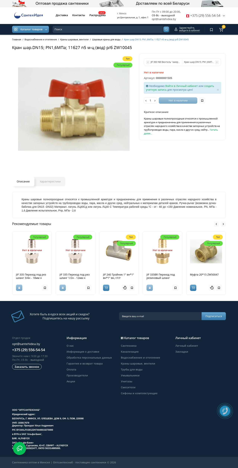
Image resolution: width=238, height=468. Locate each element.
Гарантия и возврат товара (85, 363)
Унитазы (126, 381)
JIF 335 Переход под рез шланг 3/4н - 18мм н (31, 276)
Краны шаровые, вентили (138, 363)
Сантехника (128, 345)
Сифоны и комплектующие (139, 393)
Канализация (130, 351)
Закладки (181, 351)
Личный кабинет (186, 345)
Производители (77, 375)
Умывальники (130, 375)
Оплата (71, 369)
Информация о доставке (83, 351)
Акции (71, 381)
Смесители (128, 387)
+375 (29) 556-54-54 (203, 15)
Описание (23, 181)
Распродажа (97, 15)
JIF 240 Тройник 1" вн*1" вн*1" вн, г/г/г (118, 276)
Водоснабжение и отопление (140, 357)
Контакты (78, 15)
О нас (70, 345)
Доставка (62, 15)
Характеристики (50, 181)
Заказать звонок (27, 367)
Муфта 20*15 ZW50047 (204, 274)
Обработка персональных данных (89, 357)
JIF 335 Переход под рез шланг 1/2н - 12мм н (75, 276)
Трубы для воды (131, 369)
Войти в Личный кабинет (181, 86)
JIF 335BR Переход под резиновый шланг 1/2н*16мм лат (161, 278)
